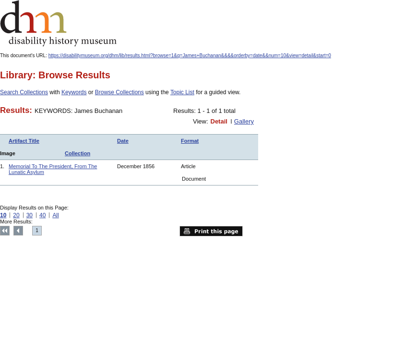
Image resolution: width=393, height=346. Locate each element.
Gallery (244, 121)
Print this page (211, 231)
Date (123, 141)
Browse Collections (119, 92)
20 (16, 215)
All (55, 215)
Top (5, 230)
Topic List (182, 92)
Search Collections (24, 92)
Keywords (74, 92)
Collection (77, 153)
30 (29, 215)
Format (190, 141)
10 (3, 215)
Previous (18, 230)
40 (42, 215)
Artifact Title (24, 141)
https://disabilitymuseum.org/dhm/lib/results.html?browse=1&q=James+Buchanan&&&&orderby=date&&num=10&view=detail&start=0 (189, 55)
